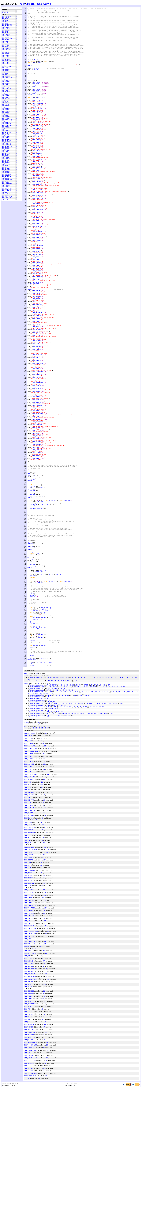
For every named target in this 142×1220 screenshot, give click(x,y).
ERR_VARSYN (6, 231)
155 (52, 820)
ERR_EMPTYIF (6, 60)
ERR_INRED (5, 84)
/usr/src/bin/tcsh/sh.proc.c (36, 835)
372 (62, 827)
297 (52, 813)
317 (45, 959)
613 (85, 809)
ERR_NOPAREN (6, 132)
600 (106, 818)
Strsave (43, 788)
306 (71, 823)
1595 (40, 825)
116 (56, 839)
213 (61, 839)
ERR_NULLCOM (6, 151)
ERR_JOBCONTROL (7, 91)
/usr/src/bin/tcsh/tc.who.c (36, 849)
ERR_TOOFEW (6, 208)
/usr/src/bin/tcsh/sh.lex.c (36, 809)
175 (41, 1088)
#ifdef (29, 339)
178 (47, 817)
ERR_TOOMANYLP (7, 213)
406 (39, 860)
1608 (43, 825)
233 (43, 1125)
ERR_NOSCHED (6, 136)
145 (56, 827)
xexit (32, 775)
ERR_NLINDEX (6, 119)
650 (104, 817)
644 (112, 818)
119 (44, 1179)
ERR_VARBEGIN (6, 226)
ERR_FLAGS (5, 72)
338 (48, 837)
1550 (36, 825)
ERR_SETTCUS (6, 176)
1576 (94, 835)
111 (42, 1005)
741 (91, 809)
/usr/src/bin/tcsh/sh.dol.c (36, 818)
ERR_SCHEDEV (6, 168)
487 (62, 809)
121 (42, 914)
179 (43, 1131)
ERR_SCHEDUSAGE (7, 173)
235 (42, 916)
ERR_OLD (4, 153)
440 (75, 818)
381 (39, 815)
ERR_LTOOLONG (6, 104)
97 (44, 1167)
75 (44, 927)
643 (101, 817)
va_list (33, 582)
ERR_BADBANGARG (7, 27)
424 (54, 822)
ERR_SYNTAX (6, 193)
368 (51, 809)
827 (108, 823)
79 (42, 967)
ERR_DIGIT (5, 50)
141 (45, 1076)
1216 (51, 835)
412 (65, 827)
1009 (121, 809)
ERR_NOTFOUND (6, 144)
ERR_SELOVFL (6, 174)
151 (56, 823)
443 (45, 860)
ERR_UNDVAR (6, 216)
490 (51, 840)
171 (47, 1190)
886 (92, 845)
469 (57, 809)
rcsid (39, 74)
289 (45, 1053)
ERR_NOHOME (6, 124)
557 (76, 809)
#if (28, 72)
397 (48, 822)
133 (48, 818)
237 (43, 1197)
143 (43, 875)
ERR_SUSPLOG (6, 190)
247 (45, 1058)
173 (54, 834)
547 (73, 809)
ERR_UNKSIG (6, 220)
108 (53, 839)
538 (77, 817)
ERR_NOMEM (5, 129)
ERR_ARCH (5, 20)
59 (42, 950)
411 (40, 856)
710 (57, 837)
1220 (116, 823)
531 (95, 818)
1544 (32, 825)
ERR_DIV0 (5, 54)
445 (47, 860)
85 (45, 1136)
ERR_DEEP (5, 49)
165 (44, 1050)
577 (95, 817)
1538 (77, 835)
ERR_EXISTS (6, 62)
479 (72, 827)
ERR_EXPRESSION (7, 67)
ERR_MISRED (6, 107)
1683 (47, 825)
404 (51, 822)
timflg (32, 715)
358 (58, 845)
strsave (39, 609)
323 (44, 975)
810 (103, 809)
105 (45, 964)
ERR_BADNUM (6, 33)
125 (59, 847)
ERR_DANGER (6, 47)
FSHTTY (45, 793)
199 (51, 818)
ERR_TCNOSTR (6, 201)
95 (45, 909)
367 (53, 817)
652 (79, 813)
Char (38, 663)
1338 (123, 823)
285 (46, 865)
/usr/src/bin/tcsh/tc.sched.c (37, 847)
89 (44, 1045)
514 (72, 817)
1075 (124, 809)
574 (103, 818)
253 (45, 1095)
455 (66, 845)
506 (66, 822)
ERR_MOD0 (5, 111)
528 (75, 845)
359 (36, 860)
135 (48, 823)
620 (69, 822)
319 (44, 945)
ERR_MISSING (6, 109)
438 (97, 839)
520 (65, 809)
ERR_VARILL (6, 228)
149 (43, 934)
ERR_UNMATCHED (7, 223)
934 (101, 845)
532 (99, 823)
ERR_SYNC (5, 191)
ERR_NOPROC (6, 134)
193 (48, 840)
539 (78, 845)
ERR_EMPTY (5, 59)
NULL (41, 92)
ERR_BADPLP (6, 35)
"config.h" (37, 70)
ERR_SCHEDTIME (7, 171)
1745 (109, 835)
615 (109, 818)
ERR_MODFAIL (6, 112)
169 (44, 1010)
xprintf (35, 731)
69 (48, 1063)
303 (68, 823)
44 (39, 1210)
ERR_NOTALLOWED (7, 143)
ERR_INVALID (6, 87)
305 (43, 1151)
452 (57, 822)
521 (57, 840)
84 (48, 834)
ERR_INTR (5, 86)
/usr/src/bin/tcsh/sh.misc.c (37, 832)
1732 (51, 825)
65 (38, 854)
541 (102, 823)
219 (46, 898)
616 (68, 813)
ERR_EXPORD (6, 64)
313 (45, 1161)
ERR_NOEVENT (6, 122)
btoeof (32, 785)
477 (83, 818)
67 (43, 1143)
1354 (59, 835)
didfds (32, 767)
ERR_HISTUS (6, 79)
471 (80, 818)
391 (78, 823)
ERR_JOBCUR (6, 94)
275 (57, 820)
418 (86, 823)
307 (44, 1159)
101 (51, 847)
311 (45, 1154)
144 (69, 847)
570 (48, 849)
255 (49, 883)
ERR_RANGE (5, 159)
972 (103, 845)
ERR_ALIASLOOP (7, 17)
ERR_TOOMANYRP (7, 215)
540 (80, 817)
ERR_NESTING (6, 116)
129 (61, 847)
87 (44, 891)
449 (91, 823)
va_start (33, 587)
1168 (57, 844)
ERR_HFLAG (5, 75)
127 (45, 1195)
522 (92, 818)
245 (45, 878)
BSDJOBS (35, 790)
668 (103, 839)
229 (44, 1123)
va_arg (36, 594)
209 (42, 919)
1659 (98, 835)
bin (32, 3)
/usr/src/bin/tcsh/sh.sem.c (36, 837)
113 (56, 847)
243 (44, 1203)
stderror (5, 13)
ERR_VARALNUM (6, 225)
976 (106, 845)
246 (51, 844)
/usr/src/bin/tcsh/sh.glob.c (36, 827)
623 (98, 817)
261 (48, 880)
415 (67, 818)
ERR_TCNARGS (6, 200)
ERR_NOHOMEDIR (7, 126)
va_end (32, 605)
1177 (132, 809)
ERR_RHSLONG (6, 163)
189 (43, 989)
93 (41, 954)
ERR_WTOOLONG (6, 235)
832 (48, 842)
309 (44, 1149)
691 (78, 827)
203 (43, 1029)
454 (77, 818)
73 (45, 1002)
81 (43, 937)
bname (47, 731)
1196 (135, 809)
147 (43, 867)
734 (121, 818)
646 (76, 813)
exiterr (35, 773)
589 (58, 813)
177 (44, 1146)
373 (56, 817)
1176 (61, 844)
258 (49, 813)
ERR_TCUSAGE (6, 205)
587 (89, 845)
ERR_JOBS (5, 99)
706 (54, 837)
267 (69, 839)
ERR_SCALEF (6, 164)
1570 (90, 835)
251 (73, 847)
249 (46, 903)
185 (44, 987)
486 (86, 818)
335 (62, 820)
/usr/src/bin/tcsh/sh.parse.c (37, 813)
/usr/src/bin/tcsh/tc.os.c (36, 845)
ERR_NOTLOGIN (6, 146)
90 (49, 839)
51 (37, 858)
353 (33, 856)
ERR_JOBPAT (6, 96)
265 (67, 839)
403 (33, 951)
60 (42, 1017)
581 (79, 809)
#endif (29, 77)
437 (45, 856)
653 (51, 837)
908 (112, 809)
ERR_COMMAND (6, 45)
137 (51, 823)
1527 (74, 835)
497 (63, 822)
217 (50, 845)
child (43, 773)
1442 (66, 835)
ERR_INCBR (5, 82)
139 (48, 906)
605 (64, 813)
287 (45, 1073)
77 (45, 924)
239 (64, 839)
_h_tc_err (5, 237)
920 (98, 845)
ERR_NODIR (5, 121)
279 (42, 969)
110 (48, 827)
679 (72, 822)
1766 (113, 835)
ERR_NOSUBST (6, 139)
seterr (35, 92)
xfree (32, 751)
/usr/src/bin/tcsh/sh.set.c (36, 839)
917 (115, 809)
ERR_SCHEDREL (6, 169)
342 (33, 860)
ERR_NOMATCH (6, 127)
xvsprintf (33, 604)
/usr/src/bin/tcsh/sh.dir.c (36, 817)
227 (43, 962)
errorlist (40, 116)
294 (53, 845)
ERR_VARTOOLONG (7, 233)
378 (61, 818)
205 (43, 929)
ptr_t (37, 751)
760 (62, 837)
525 (68, 809)
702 (115, 818)
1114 (128, 809)
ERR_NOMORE (6, 131)
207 (44, 885)
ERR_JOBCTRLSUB (7, 92)
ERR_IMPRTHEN (6, 80)
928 (118, 809)
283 (44, 1200)
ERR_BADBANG (6, 25)
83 (44, 888)
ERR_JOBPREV (6, 97)
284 (77, 839)
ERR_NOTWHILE (6, 148)
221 (45, 1138)
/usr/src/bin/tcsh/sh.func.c (36, 823)
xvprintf (36, 740)
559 (87, 817)
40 (37, 805)
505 (54, 840)
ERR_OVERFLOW (6, 156)
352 (56, 845)
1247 (29, 811)
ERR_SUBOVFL (6, 186)
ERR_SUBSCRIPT (7, 188)
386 (75, 823)
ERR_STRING (6, 184)
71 (46, 1208)
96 (48, 847)
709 (118, 818)
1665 (101, 835)
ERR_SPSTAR (6, 181)
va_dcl (32, 574)
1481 (29, 825)
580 (48, 830)
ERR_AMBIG (5, 18)
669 (54, 844)
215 (41, 921)
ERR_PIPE (5, 158)
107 (45, 1047)
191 (59, 823)
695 (81, 827)
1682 (105, 835)
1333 (119, 823)
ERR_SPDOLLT (6, 179)
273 (43, 1007)
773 (97, 809)
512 (100, 839)
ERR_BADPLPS (6, 37)
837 (89, 827)
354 (33, 976)
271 (43, 893)
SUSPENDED (36, 339)
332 (39, 808)
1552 (86, 835)
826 (106, 809)
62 (40, 1078)
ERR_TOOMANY (6, 211)
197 (44, 1128)
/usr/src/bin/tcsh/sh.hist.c (36, 829)
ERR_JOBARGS (6, 89)
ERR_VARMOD (6, 230)
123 (43, 901)
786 (100, 809)
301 (83, 839)
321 (44, 1113)
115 (46, 1169)
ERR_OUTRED (6, 154)
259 (45, 1133)
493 (89, 818)
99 (45, 1172)
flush (32, 711)
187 (44, 992)
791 (124, 818)
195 (42, 1141)
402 (83, 823)
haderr (32, 713)
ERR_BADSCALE (6, 39)
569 (55, 813)
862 (109, 809)
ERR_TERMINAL (6, 206)
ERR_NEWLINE (6, 117)
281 (44, 896)
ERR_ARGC (5, 22)
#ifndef (30, 95)
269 (47, 1174)
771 (86, 827)
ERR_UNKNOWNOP (7, 218)
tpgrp (35, 792)
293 (45, 1103)
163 (46, 1071)
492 (72, 845)
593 (82, 809)
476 (60, 809)
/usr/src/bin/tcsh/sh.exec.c (36, 820)
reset (32, 797)
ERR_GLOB (5, 74)
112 (51, 827)
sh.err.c (46, 3)
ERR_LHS (4, 101)
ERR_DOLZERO (6, 57)
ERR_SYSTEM (6, 195)
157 (46, 1085)
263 (46, 1055)
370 (91, 839)
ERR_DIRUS (5, 52)
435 (89, 823)
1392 (132, 823)
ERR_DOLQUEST (6, 55)
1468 (70, 835)
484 (96, 823)
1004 (111, 845)
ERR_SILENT (6, 178)
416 (67, 827)
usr (23, 3)
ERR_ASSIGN (6, 23)
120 (51, 834)
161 (46, 1164)
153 (41, 972)
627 (71, 813)
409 (64, 818)
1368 (128, 823)
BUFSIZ (42, 584)
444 (49, 832)
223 (45, 1187)
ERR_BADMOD (6, 32)
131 (46, 1192)
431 (33, 1019)
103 (44, 932)
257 (45, 1015)
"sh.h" (36, 82)
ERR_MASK (5, 106)
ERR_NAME (5, 114)
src (28, 3)
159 (48, 829)
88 (47, 839)
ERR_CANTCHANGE (7, 44)
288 (65, 823)
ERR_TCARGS (6, 196)
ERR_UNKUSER (6, 221)
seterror (5, 11)
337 (48, 809)
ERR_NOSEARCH (6, 138)
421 (70, 818)
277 (74, 839)
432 (94, 839)
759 (94, 809)
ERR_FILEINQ (6, 69)
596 (61, 813)
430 (33, 1120)
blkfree (41, 760)
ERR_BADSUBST (6, 42)
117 (43, 1098)
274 (54, 820)
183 (45, 979)
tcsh (38, 3)
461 (54, 809)
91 (45, 947)
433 (36, 1080)
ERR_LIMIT (5, 102)
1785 (120, 835)
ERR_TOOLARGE (6, 210)
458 (67, 817)
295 (80, 839)
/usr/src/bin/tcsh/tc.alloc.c (36, 840)
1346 (55, 835)
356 (35, 856)
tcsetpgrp (39, 793)
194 (50, 817)
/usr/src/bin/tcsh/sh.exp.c (36, 822)
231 (62, 823)
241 (45, 940)
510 (70, 817)
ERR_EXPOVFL (6, 65)
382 (61, 817)
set (31, 788)
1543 (81, 835)
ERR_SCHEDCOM (6, 166)
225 (44, 1035)
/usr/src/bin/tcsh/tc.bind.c (36, 842)
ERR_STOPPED (6, 183)
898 (95, 845)
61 (42, 1119)
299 (48, 835)
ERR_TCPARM (6, 203)
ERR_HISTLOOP (6, 77)
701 (88, 809)
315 (42, 870)
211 (43, 957)
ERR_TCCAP (5, 198)
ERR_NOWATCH (6, 149)
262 (56, 818)
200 (47, 845)
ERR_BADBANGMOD (7, 28)
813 (105, 823)
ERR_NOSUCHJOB (7, 141)
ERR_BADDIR (6, 30)
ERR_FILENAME (6, 70)
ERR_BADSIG (6, 40)
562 (84, 845)
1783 (116, 835)
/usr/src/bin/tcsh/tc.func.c (36, 844)
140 (66, 847)
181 (41, 994)
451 (64, 817)
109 (46, 1065)
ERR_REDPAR (6, 161)
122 (49, 820)
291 (48, 1111)
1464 (136, 823)
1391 (63, 835)
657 (108, 817)
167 (45, 1040)
